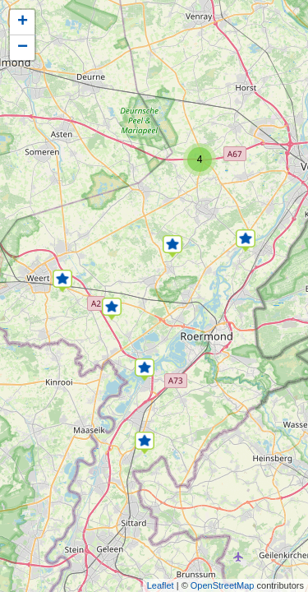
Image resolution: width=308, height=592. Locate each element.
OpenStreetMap (223, 585)
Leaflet (160, 585)
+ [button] (22, 22)
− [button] (22, 47)
